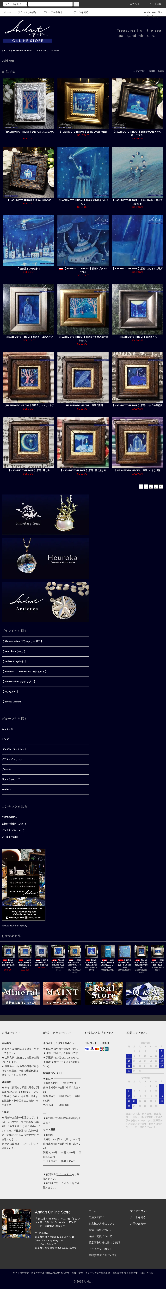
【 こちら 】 (26, 1143)
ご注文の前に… (10, 817)
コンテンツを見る (76, 12)
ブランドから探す (25, 12)
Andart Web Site (151, 12)
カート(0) (153, 4)
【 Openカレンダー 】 (49, 1244)
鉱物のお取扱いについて (14, 823)
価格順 (151, 71)
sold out (55, 50)
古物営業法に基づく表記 (103, 1255)
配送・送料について (100, 1230)
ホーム (7, 12)
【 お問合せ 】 (26, 1091)
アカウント (131, 4)
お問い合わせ (149, 16)
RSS (143, 1273)
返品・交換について (100, 1236)
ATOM (150, 1273)
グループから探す (51, 12)
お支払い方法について (102, 1223)
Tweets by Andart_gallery (14, 925)
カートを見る (138, 1217)
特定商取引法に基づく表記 (104, 1242)
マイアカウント (139, 1211)
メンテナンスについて (13, 830)
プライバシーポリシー (102, 1249)
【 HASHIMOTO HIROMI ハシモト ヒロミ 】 (29, 50)
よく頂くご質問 (10, 837)
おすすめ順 (139, 71)
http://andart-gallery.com (50, 1240)
